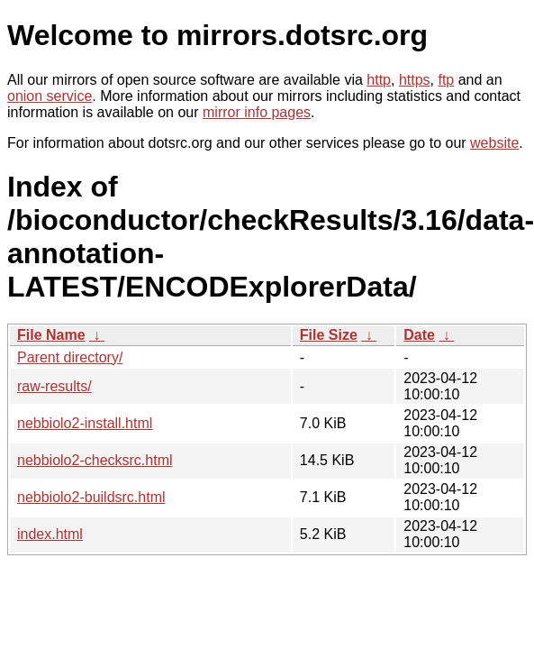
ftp (446, 79)
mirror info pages (257, 112)
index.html (50, 534)
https (414, 79)
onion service (49, 96)
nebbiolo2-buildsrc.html (91, 497)
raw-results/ (54, 386)
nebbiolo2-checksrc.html (95, 460)
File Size (329, 335)
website (494, 143)
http (379, 79)
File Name (51, 335)
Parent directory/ (69, 357)
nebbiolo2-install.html (84, 423)
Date (419, 335)
